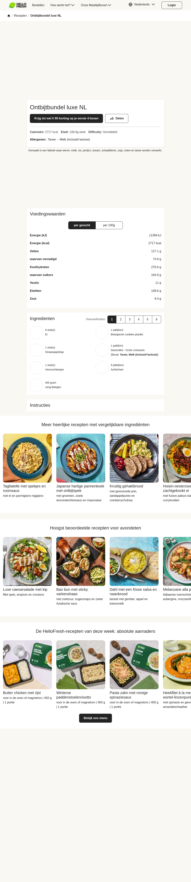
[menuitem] (19, 5)
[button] (143, 5)
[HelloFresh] (17, 5)
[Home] (8, 15)
